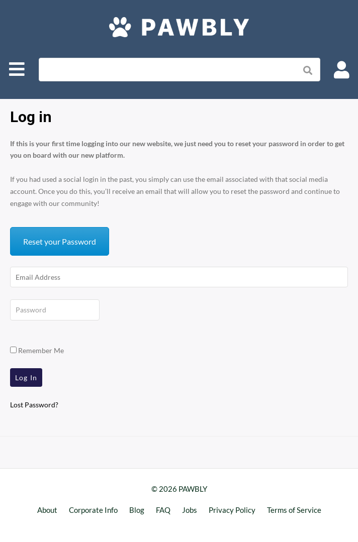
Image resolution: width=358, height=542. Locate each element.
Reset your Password (59, 241)
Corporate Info (93, 509)
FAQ (163, 509)
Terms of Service (294, 509)
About (47, 509)
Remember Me (37, 350)
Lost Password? (34, 404)
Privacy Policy (232, 509)
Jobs (189, 509)
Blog (136, 509)
